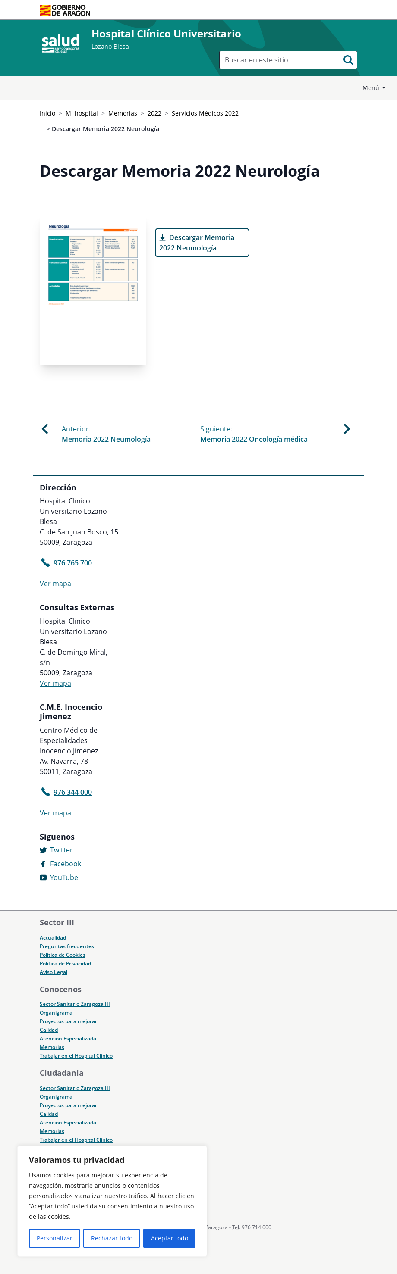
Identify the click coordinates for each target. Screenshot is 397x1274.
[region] (112, 1201)
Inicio (47, 113)
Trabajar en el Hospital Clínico (76, 1055)
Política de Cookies (62, 955)
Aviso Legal (53, 972)
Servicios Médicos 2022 (205, 113)
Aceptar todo (169, 1238)
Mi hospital (82, 113)
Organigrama (56, 1012)
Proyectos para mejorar (68, 1021)
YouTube (64, 877)
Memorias (122, 113)
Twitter (61, 850)
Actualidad (53, 937)
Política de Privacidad (65, 963)
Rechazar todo (111, 1238)
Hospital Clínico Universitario (166, 33)
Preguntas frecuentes (67, 946)
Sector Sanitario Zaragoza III (75, 1004)
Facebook (65, 863)
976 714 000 (256, 1227)
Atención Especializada (68, 1038)
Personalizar (54, 1238)
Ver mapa (55, 583)
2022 (154, 113)
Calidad (49, 1030)
